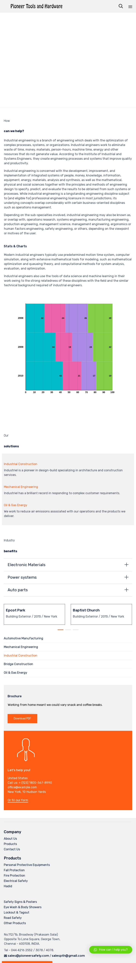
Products (10, 844)
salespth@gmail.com (68, 955)
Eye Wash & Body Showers (22, 907)
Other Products (15, 923)
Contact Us (12, 849)
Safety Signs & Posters (20, 902)
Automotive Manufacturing (23, 638)
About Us (10, 838)
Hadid (8, 886)
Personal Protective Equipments (27, 865)
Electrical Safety (16, 881)
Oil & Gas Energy (15, 672)
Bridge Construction (18, 664)
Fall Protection (14, 870)
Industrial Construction (20, 655)
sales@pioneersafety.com (28, 955)
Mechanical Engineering (21, 647)
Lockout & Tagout (16, 912)
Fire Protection (14, 875)
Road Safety (13, 918)
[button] (22, 718)
